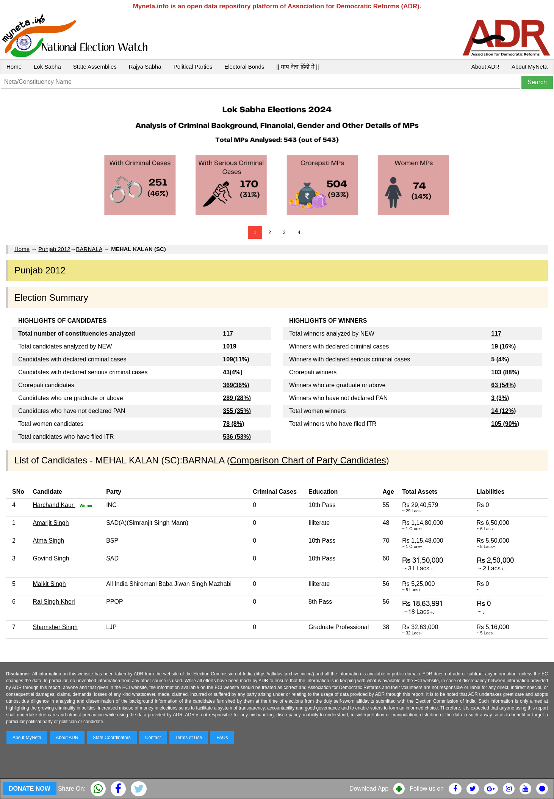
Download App (368, 788)
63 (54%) (503, 385)
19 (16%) (503, 346)
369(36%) (236, 385)
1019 (229, 346)
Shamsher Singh (55, 627)
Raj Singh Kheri (54, 601)
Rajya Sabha (145, 66)
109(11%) (236, 359)
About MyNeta (530, 66)
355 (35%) (237, 411)
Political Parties (193, 66)
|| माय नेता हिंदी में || (297, 66)
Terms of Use (188, 737)
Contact (153, 737)
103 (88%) (505, 372)
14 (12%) (503, 411)
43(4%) (233, 372)
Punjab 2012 (54, 249)
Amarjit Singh (51, 523)
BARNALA (89, 249)
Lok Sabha (47, 66)
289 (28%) (237, 398)
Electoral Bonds (244, 66)
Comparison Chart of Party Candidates (308, 460)
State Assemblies (95, 66)
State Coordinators (112, 737)
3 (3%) (500, 398)
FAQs (222, 737)
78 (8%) (233, 424)
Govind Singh (51, 558)
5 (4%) (500, 359)
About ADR (485, 66)
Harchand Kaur (54, 505)
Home (14, 66)
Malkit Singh (49, 584)
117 (496, 333)
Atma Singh (48, 540)
